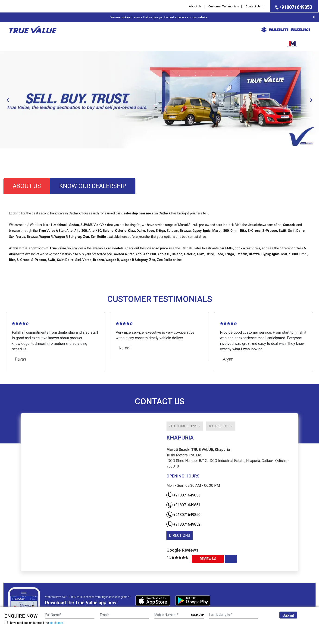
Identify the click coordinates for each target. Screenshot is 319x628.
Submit (288, 615)
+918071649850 (183, 514)
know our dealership (92, 185)
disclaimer (56, 623)
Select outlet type (183, 426)
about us (27, 185)
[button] (1, 152)
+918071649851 (183, 505)
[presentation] (8, 99)
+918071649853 (292, 7)
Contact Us (253, 6)
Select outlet (219, 426)
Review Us (208, 559)
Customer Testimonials (223, 6)
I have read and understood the (33, 623)
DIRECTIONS (179, 535)
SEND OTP (197, 614)
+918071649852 (183, 524)
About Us (195, 6)
